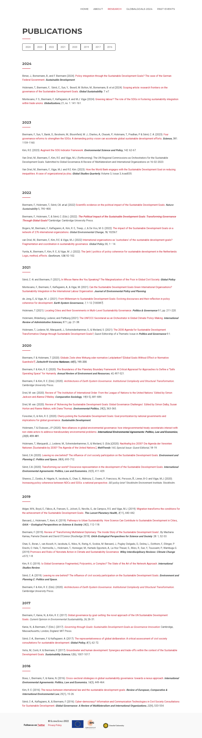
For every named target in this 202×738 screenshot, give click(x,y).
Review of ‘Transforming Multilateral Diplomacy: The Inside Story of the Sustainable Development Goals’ (101, 532)
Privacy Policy (55, 725)
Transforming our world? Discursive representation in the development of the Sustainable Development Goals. (102, 466)
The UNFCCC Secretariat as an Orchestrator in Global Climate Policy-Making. (121, 318)
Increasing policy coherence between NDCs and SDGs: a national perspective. (65, 482)
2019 (86, 47)
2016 (109, 47)
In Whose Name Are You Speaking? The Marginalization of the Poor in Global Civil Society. (110, 279)
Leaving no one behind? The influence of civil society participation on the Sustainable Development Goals (99, 455)
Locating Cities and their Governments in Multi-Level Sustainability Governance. (88, 310)
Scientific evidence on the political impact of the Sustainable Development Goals (120, 204)
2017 (98, 47)
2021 (63, 47)
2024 (28, 47)
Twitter (41, 725)
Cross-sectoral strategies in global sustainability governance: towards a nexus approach (114, 678)
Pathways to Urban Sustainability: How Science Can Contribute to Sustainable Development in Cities (122, 520)
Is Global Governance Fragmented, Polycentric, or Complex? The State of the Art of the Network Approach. (99, 563)
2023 (39, 47)
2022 (51, 47)
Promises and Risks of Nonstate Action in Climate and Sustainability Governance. (75, 551)
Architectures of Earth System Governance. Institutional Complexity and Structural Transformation (119, 381)
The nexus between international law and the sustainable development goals (83, 689)
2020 (74, 47)
